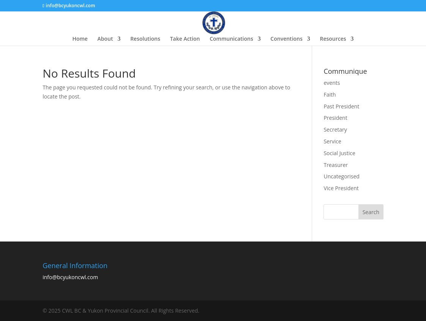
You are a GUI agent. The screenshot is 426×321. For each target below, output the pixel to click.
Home (80, 39)
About (105, 39)
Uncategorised (341, 176)
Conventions (286, 39)
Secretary (335, 129)
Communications (231, 39)
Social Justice (339, 153)
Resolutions (145, 39)
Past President (341, 106)
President (335, 117)
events (331, 82)
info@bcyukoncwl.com (70, 277)
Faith (329, 94)
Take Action (185, 39)
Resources (333, 39)
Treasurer (335, 164)
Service (332, 141)
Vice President (340, 188)
